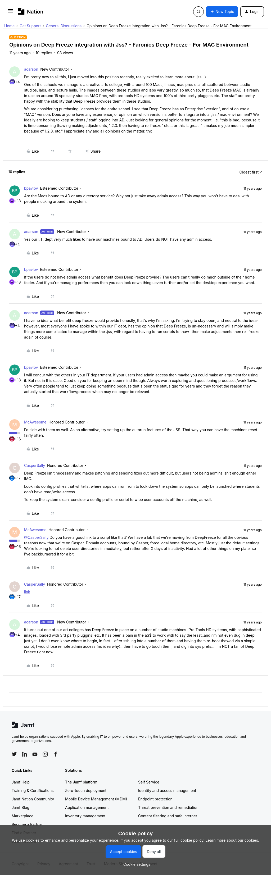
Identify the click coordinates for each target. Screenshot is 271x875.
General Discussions (64, 26)
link (27, 592)
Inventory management (85, 816)
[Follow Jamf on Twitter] (14, 754)
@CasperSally (36, 537)
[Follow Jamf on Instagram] (45, 754)
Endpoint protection (155, 799)
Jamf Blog (20, 807)
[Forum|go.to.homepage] (30, 11)
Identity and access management (167, 790)
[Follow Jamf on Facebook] (55, 754)
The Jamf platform (81, 782)
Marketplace (22, 816)
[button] (10, 12)
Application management (87, 807)
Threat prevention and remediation (168, 807)
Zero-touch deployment (85, 790)
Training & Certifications (33, 790)
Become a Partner (27, 824)
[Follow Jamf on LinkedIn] (24, 754)
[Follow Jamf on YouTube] (35, 754)
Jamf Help (21, 782)
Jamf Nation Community (33, 799)
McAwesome (35, 422)
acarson (31, 69)
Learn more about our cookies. (232, 840)
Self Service (148, 782)
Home (9, 26)
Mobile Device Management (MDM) (96, 799)
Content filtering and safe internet (167, 816)
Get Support (30, 26)
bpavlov (31, 188)
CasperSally (34, 465)
